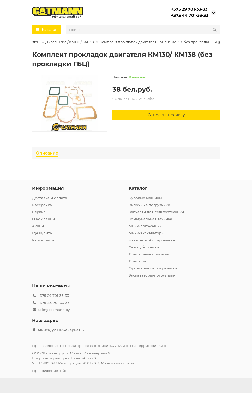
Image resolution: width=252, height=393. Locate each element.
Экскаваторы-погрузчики (152, 275)
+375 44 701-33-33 (189, 15)
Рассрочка (42, 205)
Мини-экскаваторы (146, 233)
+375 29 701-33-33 (189, 9)
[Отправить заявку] (166, 115)
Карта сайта (43, 240)
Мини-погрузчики (145, 226)
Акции (38, 226)
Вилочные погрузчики (149, 205)
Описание (47, 153)
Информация (48, 188)
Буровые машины (145, 198)
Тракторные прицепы (149, 254)
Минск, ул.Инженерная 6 (61, 330)
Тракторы (138, 261)
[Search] (143, 29)
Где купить (42, 233)
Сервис (39, 212)
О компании (43, 219)
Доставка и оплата (49, 198)
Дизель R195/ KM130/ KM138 (69, 42)
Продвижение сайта (50, 371)
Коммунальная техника (150, 219)
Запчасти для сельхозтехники (156, 212)
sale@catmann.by (54, 310)
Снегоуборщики (144, 247)
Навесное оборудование (152, 240)
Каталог (138, 188)
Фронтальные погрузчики (153, 268)
